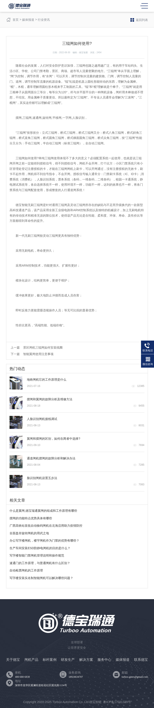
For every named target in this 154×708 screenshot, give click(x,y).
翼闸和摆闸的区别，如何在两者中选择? (53, 438)
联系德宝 (141, 659)
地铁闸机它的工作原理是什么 (46, 379)
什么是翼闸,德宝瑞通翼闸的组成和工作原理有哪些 (43, 510)
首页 (16, 19)
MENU (144, 5)
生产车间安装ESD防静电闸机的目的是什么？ (40, 548)
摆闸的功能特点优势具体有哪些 (31, 518)
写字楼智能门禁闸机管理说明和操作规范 (37, 555)
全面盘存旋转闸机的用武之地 (29, 533)
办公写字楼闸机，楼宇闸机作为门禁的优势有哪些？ (44, 540)
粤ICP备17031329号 (117, 702)
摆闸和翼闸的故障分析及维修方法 (49, 399)
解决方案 (86, 659)
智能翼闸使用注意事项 (38, 354)
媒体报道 (28, 19)
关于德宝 (13, 659)
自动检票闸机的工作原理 (26, 570)
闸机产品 (31, 659)
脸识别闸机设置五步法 (42, 478)
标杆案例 (50, 659)
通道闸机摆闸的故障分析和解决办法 (51, 458)
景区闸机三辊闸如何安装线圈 (43, 347)
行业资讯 (44, 19)
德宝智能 (95, 702)
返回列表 (139, 20)
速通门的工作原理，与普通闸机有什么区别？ (40, 563)
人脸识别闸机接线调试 (42, 419)
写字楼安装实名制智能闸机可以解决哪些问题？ (41, 578)
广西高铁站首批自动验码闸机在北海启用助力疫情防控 (46, 525)
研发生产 (68, 659)
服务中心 (104, 659)
